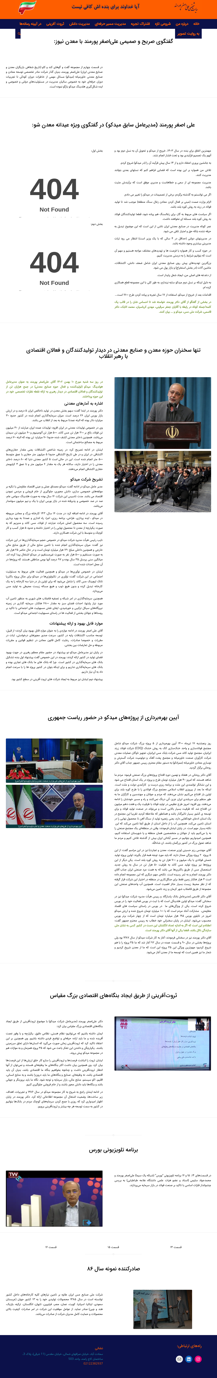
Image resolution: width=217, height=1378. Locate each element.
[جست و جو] (18, 34)
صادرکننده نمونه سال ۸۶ (113, 1269)
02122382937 (93, 1363)
